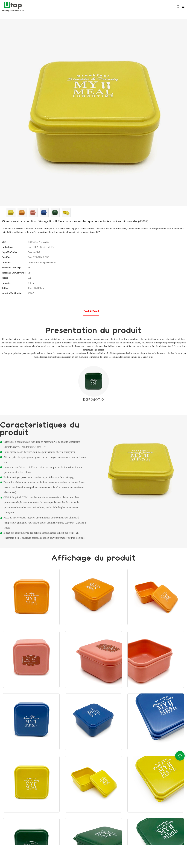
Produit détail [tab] (91, 311)
